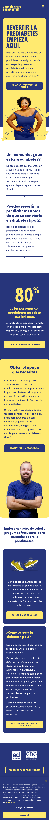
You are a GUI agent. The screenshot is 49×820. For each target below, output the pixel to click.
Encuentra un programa (24, 448)
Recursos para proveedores (24, 770)
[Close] (46, 781)
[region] (24, 798)
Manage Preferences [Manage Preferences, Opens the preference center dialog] (24, 808)
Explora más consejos (24, 615)
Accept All (24, 815)
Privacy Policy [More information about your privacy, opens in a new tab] (11, 802)
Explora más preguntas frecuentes (24, 724)
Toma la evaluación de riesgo (24, 86)
